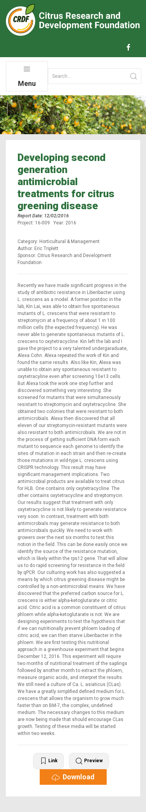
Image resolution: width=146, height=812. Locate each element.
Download (73, 777)
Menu (27, 76)
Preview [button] (89, 761)
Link (48, 761)
